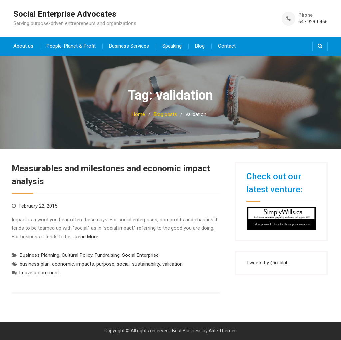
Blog (200, 46)
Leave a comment (39, 273)
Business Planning (39, 255)
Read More (86, 237)
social (123, 264)
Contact (227, 46)
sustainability (146, 264)
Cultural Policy (77, 255)
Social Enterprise (140, 255)
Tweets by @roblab (267, 263)
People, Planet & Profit (71, 46)
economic (63, 264)
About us (23, 46)
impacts (85, 264)
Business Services (129, 46)
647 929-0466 (313, 22)
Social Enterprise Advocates (64, 14)
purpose (105, 264)
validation (172, 264)
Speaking (172, 46)
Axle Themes (223, 330)
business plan (35, 264)
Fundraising (107, 255)
